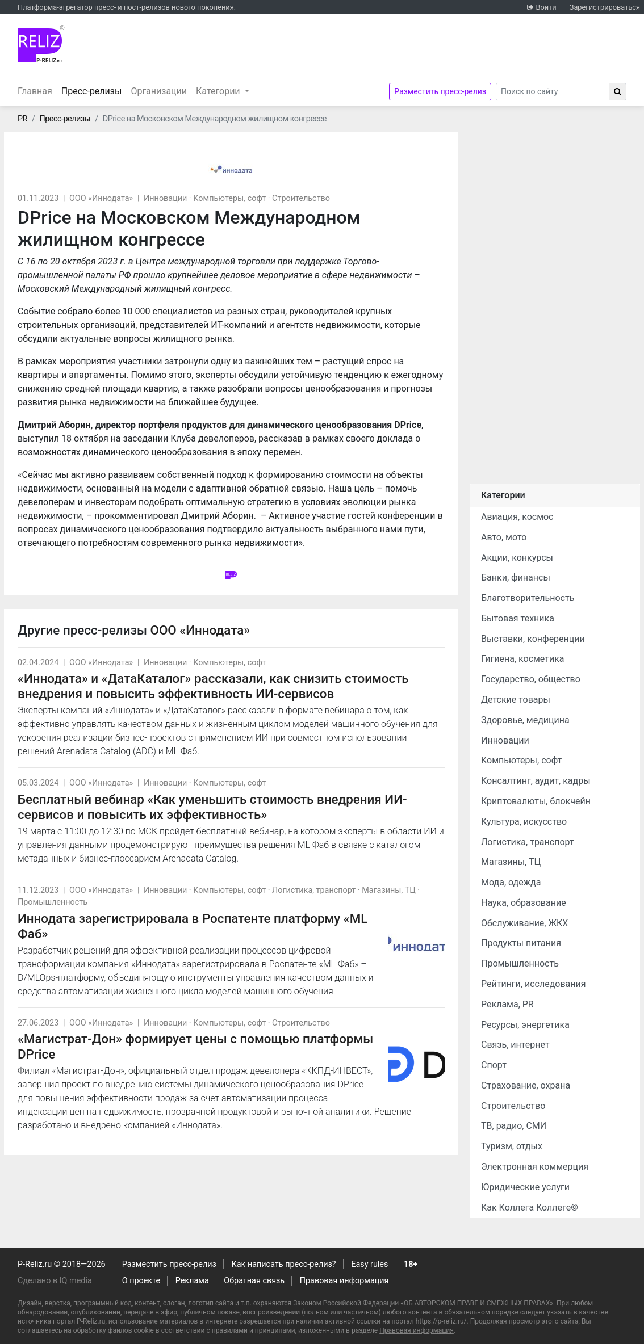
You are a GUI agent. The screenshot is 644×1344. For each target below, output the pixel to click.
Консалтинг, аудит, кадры (536, 780)
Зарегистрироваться (605, 7)
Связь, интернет (515, 1044)
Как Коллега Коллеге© (529, 1207)
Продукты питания (521, 943)
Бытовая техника (517, 618)
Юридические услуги (525, 1187)
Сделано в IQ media (55, 1281)
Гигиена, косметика (522, 658)
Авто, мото (503, 537)
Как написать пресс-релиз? (283, 1264)
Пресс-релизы (94, 90)
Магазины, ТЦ (389, 890)
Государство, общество (530, 679)
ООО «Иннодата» (101, 198)
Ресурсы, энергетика (525, 1024)
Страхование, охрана (525, 1085)
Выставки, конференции (533, 638)
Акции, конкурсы (517, 557)
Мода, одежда (511, 882)
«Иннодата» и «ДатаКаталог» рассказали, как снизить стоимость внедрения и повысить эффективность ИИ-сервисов (213, 686)
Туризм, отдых (511, 1146)
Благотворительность (527, 598)
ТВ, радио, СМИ (513, 1125)
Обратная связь (254, 1281)
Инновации (165, 198)
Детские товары (515, 699)
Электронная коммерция (534, 1166)
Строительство (301, 198)
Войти (546, 7)
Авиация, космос (517, 516)
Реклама (192, 1281)
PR (22, 119)
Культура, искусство (524, 821)
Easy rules (369, 1264)
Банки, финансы (515, 577)
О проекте (141, 1281)
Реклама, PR (507, 1004)
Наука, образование (523, 902)
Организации (159, 91)
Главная (35, 91)
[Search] (552, 91)
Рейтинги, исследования (533, 983)
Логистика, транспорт (314, 890)
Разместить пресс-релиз (440, 91)
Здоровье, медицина (525, 720)
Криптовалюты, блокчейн (536, 801)
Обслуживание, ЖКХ (524, 923)
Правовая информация (344, 1281)
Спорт (494, 1065)
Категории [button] (219, 91)
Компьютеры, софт (229, 198)
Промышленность (52, 902)
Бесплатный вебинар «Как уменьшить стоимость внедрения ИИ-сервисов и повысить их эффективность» (212, 807)
